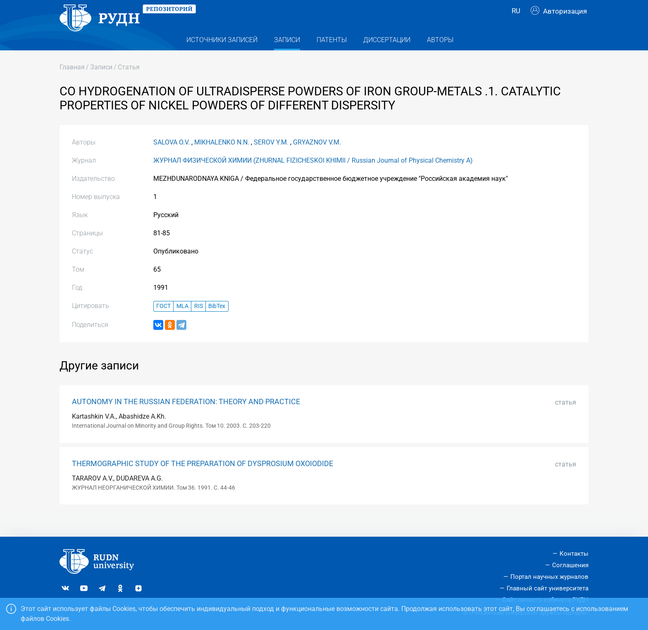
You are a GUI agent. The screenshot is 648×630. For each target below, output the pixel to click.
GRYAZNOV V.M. (317, 158)
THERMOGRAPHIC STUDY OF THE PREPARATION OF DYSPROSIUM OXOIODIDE (202, 479)
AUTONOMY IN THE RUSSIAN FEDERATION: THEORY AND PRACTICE (186, 417)
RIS (198, 322)
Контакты (574, 554)
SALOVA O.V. (171, 158)
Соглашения (570, 565)
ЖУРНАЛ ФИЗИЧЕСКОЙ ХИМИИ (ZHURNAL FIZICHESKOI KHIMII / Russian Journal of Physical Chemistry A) (313, 176)
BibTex (216, 322)
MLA (182, 322)
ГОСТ (163, 322)
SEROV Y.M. (271, 158)
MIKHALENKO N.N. (221, 158)
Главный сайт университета (547, 588)
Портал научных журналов (549, 576)
